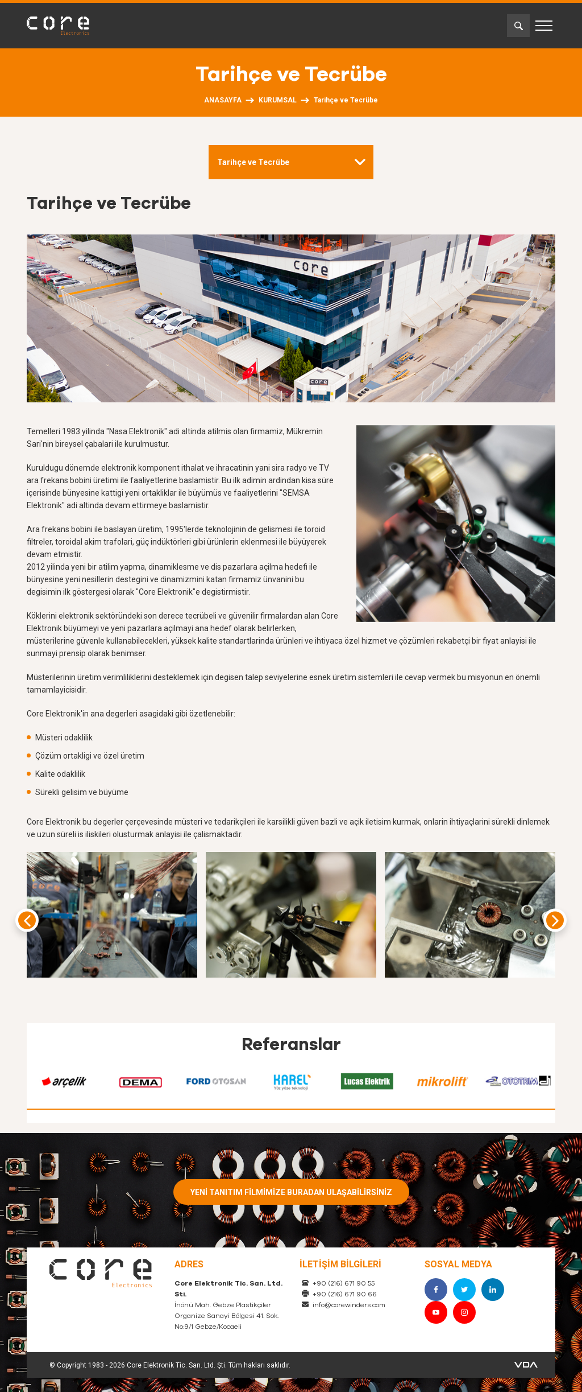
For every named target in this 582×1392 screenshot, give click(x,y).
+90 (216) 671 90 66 (345, 1294)
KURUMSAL (278, 100)
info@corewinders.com (349, 1305)
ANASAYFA (223, 100)
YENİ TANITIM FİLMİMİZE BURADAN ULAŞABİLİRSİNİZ (291, 1192)
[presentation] (27, 920)
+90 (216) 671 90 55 (344, 1283)
